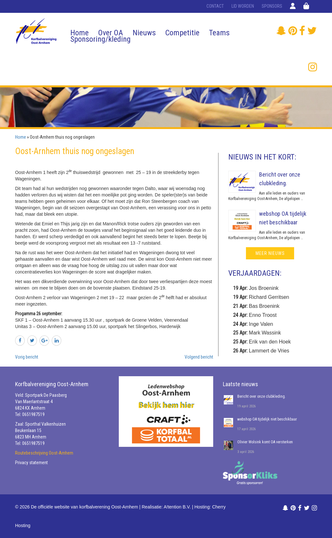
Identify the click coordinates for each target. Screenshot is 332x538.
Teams (219, 33)
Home (79, 33)
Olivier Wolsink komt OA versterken (265, 442)
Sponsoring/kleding (100, 39)
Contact (215, 6)
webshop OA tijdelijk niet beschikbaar (267, 419)
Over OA (110, 33)
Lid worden (243, 6)
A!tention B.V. (177, 506)
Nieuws (144, 33)
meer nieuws (270, 253)
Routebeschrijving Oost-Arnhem (44, 453)
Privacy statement (31, 462)
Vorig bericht (26, 357)
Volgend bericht (199, 357)
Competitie (182, 33)
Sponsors (272, 6)
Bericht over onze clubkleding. (261, 396)
